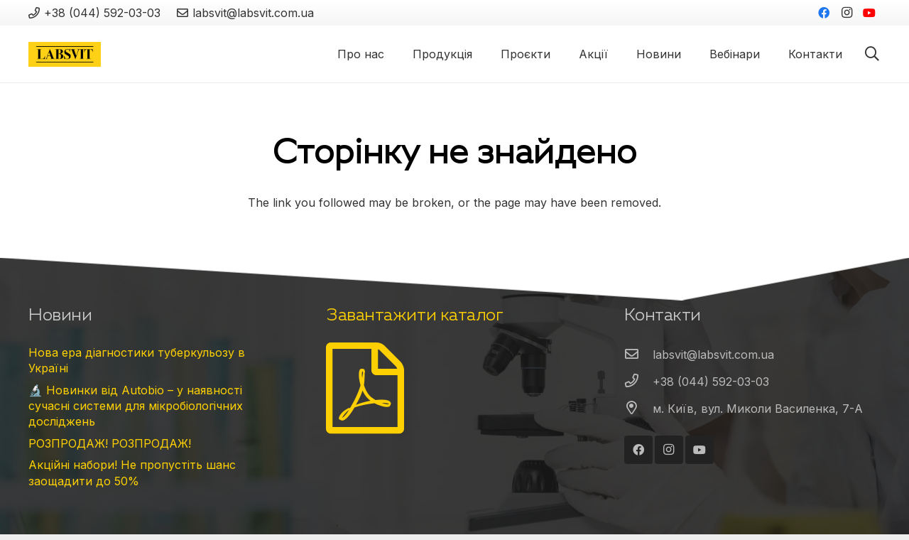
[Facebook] (823, 12)
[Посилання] (64, 54)
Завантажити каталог (414, 314)
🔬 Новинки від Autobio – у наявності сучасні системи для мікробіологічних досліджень (135, 406)
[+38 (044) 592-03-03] (638, 382)
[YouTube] (869, 12)
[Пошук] (872, 54)
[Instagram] (846, 12)
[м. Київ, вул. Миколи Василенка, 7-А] (638, 408)
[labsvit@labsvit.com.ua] (638, 354)
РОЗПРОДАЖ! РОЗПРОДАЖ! (109, 443)
